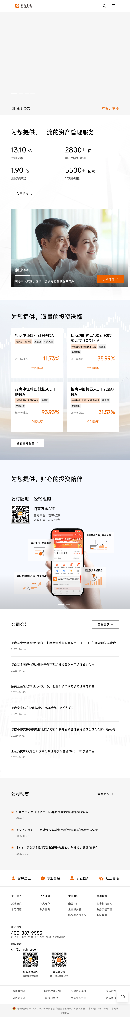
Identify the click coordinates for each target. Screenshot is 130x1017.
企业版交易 (74, 909)
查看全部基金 (27, 443)
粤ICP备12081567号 (98, 1008)
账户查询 (45, 909)
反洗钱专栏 (51, 998)
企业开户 (73, 903)
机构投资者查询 (77, 915)
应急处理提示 (78, 998)
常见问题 (16, 909)
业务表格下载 (104, 909)
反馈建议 (16, 903)
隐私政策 (111, 991)
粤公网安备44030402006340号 (33, 1008)
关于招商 (24, 194)
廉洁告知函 (18, 991)
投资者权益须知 (52, 991)
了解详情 (110, 279)
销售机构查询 (104, 903)
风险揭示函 (18, 998)
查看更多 (110, 108)
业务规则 (102, 915)
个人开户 (45, 903)
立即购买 (37, 368)
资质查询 (111, 998)
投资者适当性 (78, 991)
